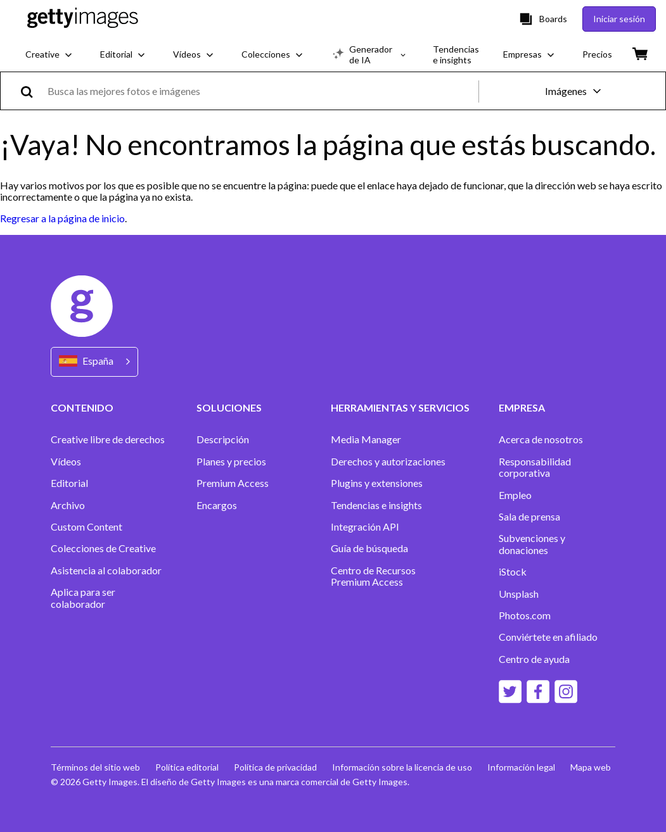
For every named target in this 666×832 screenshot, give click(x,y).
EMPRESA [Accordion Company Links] (522, 407)
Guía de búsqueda (369, 548)
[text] (260, 90)
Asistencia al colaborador (106, 570)
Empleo (515, 495)
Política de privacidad (275, 767)
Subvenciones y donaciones (532, 544)
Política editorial (187, 767)
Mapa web (590, 767)
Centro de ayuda (534, 659)
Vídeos (66, 461)
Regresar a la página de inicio (62, 218)
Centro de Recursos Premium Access (373, 576)
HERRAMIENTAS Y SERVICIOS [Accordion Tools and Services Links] (400, 407)
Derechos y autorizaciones (388, 461)
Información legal (521, 767)
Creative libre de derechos (108, 439)
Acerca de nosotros (541, 439)
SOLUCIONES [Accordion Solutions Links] (229, 407)
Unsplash (519, 594)
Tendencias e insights (376, 505)
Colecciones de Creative (103, 548)
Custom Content (86, 527)
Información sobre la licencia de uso (402, 767)
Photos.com (525, 615)
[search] (32, 91)
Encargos (216, 505)
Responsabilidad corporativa (535, 467)
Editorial (69, 483)
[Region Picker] (94, 362)
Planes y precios (231, 461)
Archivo (68, 505)
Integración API (365, 527)
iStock (513, 571)
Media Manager (366, 439)
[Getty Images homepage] (82, 19)
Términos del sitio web (95, 767)
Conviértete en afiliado (548, 637)
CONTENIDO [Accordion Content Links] (82, 407)
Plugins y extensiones (377, 483)
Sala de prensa (529, 516)
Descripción (222, 439)
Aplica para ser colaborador (83, 597)
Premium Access (232, 483)
